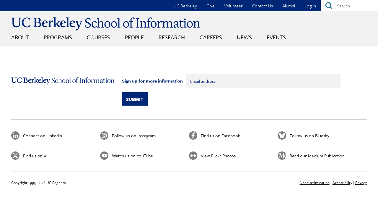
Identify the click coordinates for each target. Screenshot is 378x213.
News (244, 37)
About (20, 37)
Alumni (288, 5)
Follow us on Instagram (134, 135)
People (134, 37)
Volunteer (233, 5)
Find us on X (34, 155)
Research (172, 37)
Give (210, 5)
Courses (98, 37)
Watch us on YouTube (132, 155)
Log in (310, 5)
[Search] (349, 5)
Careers (211, 37)
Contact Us (262, 5)
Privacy (361, 182)
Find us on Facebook (220, 135)
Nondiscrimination (315, 182)
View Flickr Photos (218, 155)
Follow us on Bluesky (309, 135)
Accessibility (342, 182)
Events (276, 37)
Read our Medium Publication (317, 155)
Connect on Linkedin (42, 135)
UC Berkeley (185, 5)
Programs (58, 37)
